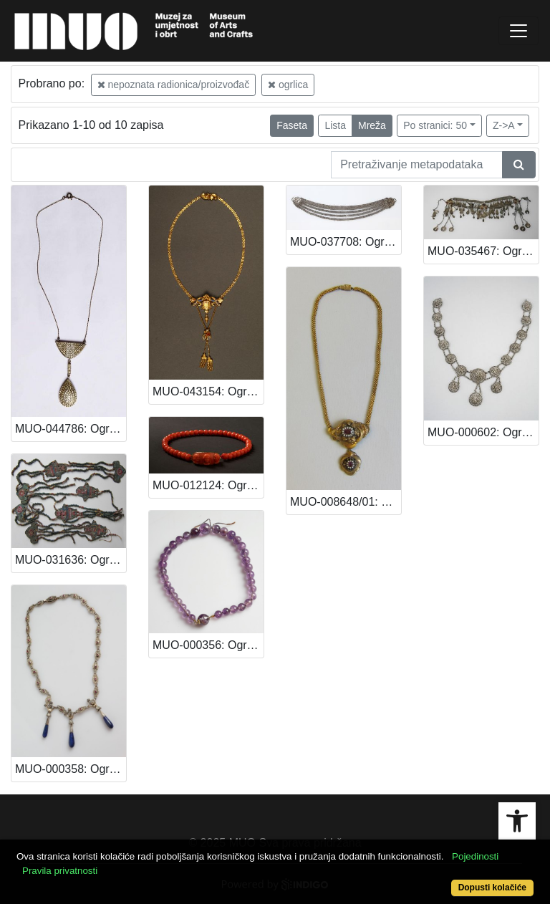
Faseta (291, 125)
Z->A (504, 125)
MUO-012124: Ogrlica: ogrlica (208, 485)
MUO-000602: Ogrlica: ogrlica (483, 432)
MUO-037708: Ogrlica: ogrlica (345, 242)
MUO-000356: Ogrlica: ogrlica (208, 645)
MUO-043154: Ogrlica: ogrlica (208, 391)
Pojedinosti (475, 856)
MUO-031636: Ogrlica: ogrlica (70, 560)
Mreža (372, 125)
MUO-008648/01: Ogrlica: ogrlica (345, 502)
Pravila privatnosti (59, 870)
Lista (335, 125)
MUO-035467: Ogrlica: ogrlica (483, 251)
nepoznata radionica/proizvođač (173, 84)
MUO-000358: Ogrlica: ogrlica (70, 769)
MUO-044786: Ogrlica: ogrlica (70, 429)
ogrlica (288, 84)
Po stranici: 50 (435, 125)
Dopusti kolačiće (492, 888)
